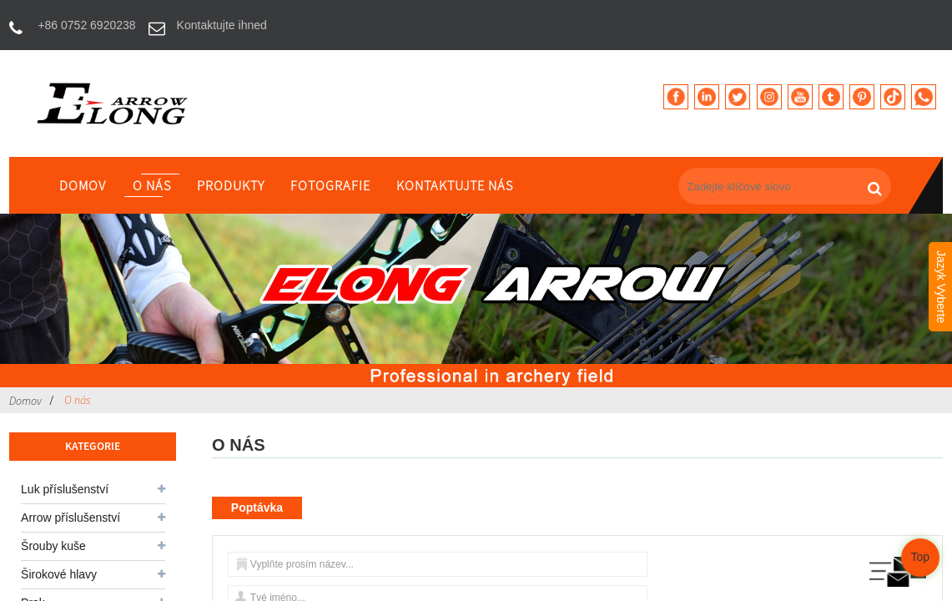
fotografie (330, 185)
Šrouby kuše (53, 546)
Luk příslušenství (64, 489)
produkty (230, 185)
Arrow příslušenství (70, 517)
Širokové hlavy (59, 574)
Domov (82, 185)
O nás (152, 185)
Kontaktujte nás (454, 185)
